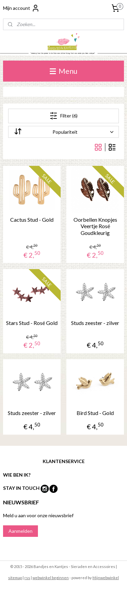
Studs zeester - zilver (95, 322)
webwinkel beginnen (51, 577)
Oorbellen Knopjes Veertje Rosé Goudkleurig (95, 226)
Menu (63, 71)
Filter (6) (63, 116)
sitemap (15, 577)
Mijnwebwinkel (105, 577)
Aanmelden (20, 531)
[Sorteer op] (63, 131)
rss (27, 577)
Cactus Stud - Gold (32, 219)
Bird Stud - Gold (95, 413)
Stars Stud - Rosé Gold (32, 322)
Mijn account (21, 8)
